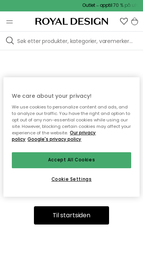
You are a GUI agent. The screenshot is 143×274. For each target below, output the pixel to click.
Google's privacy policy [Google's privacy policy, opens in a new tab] (54, 139)
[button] (124, 21)
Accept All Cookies (71, 160)
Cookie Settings (71, 179)
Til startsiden (71, 215)
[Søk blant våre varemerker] (78, 41)
